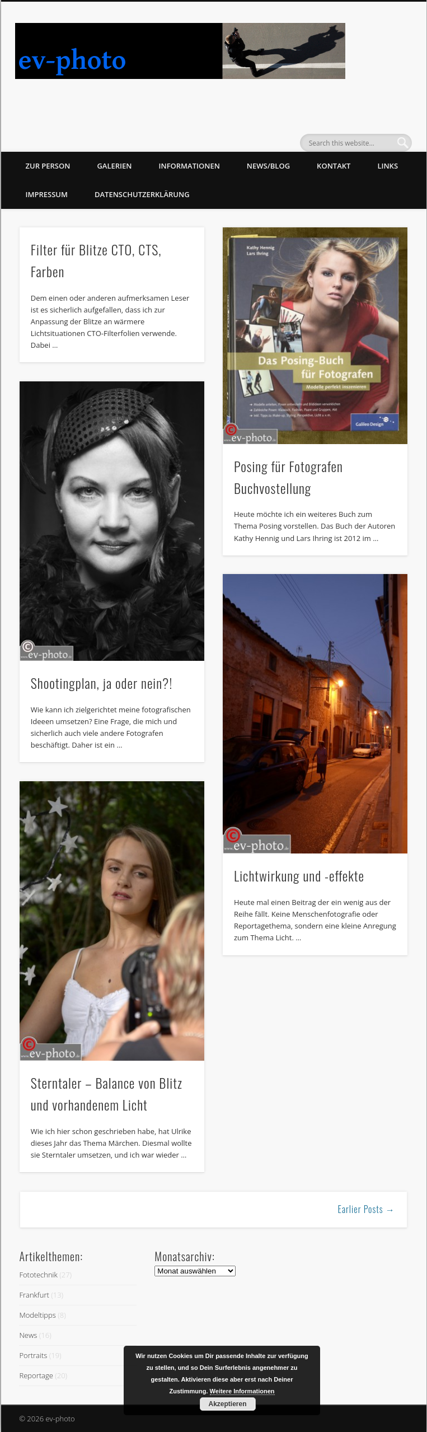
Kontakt (333, 166)
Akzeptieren (227, 1404)
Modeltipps (37, 1315)
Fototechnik (38, 1275)
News (28, 1335)
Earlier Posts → (366, 1209)
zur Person (48, 166)
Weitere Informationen (242, 1391)
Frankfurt (34, 1295)
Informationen (189, 166)
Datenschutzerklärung (142, 194)
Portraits (33, 1355)
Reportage (36, 1375)
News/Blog (268, 166)
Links (387, 166)
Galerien (114, 166)
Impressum (47, 194)
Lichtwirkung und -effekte (299, 875)
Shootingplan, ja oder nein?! (102, 683)
